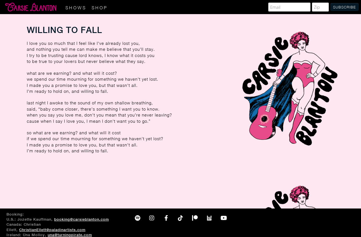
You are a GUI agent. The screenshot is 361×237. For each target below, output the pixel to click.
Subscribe (344, 7)
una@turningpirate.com (70, 235)
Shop (99, 7)
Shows (75, 7)
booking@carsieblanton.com (81, 219)
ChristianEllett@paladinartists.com (52, 230)
